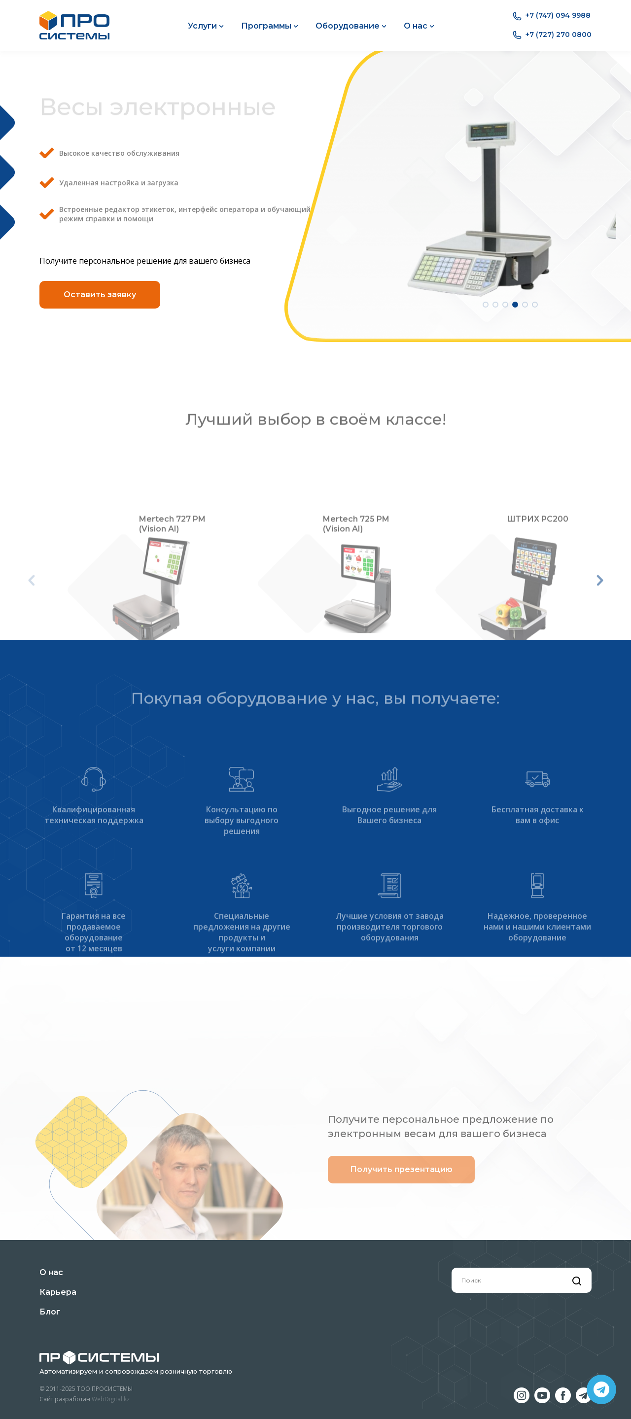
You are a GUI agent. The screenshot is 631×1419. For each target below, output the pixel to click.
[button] (486, 299)
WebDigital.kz (111, 1399)
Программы (269, 26)
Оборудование (351, 26)
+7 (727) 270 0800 (552, 35)
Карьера (57, 1292)
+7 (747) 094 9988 (552, 15)
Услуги (206, 26)
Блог (49, 1311)
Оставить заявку (100, 290)
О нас (419, 26)
